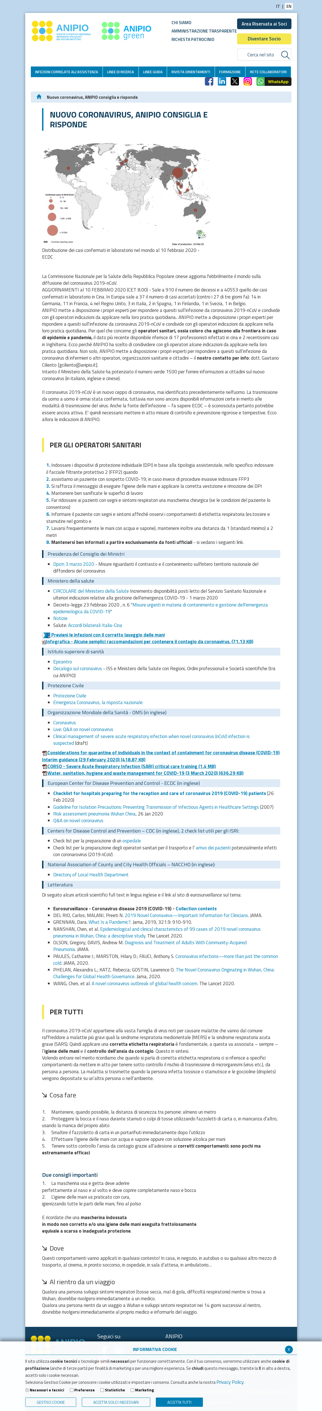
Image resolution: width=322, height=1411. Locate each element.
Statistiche (115, 1390)
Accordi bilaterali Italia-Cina (95, 625)
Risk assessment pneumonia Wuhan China (94, 813)
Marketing (144, 1390)
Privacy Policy (230, 1382)
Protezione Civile (69, 695)
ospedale (131, 840)
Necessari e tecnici (47, 1390)
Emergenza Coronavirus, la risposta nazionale (98, 702)
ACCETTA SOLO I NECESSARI (116, 1402)
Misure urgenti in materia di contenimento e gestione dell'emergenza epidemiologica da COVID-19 (160, 608)
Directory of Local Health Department (91, 874)
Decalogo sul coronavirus (77, 668)
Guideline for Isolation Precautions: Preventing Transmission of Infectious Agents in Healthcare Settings (156, 807)
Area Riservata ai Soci (264, 23)
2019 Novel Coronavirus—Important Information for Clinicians (186, 915)
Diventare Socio (264, 38)
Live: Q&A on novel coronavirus (83, 729)
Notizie (60, 618)
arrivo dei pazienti (213, 847)
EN (288, 6)
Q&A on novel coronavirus (78, 820)
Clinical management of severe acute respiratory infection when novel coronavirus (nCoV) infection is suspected (151, 740)
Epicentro (62, 661)
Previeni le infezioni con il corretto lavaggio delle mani (103, 634)
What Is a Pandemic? (110, 922)
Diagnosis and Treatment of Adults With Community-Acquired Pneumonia (150, 946)
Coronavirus (64, 722)
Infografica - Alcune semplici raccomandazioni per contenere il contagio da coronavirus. (147, 641)
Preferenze (84, 1390)
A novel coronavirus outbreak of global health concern (144, 983)
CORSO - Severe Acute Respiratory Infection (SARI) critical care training (129, 766)
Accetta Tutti (179, 1402)
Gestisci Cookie (51, 1402)
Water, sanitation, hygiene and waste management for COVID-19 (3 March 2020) (143, 773)
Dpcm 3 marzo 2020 (73, 564)
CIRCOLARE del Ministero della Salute (91, 591)
